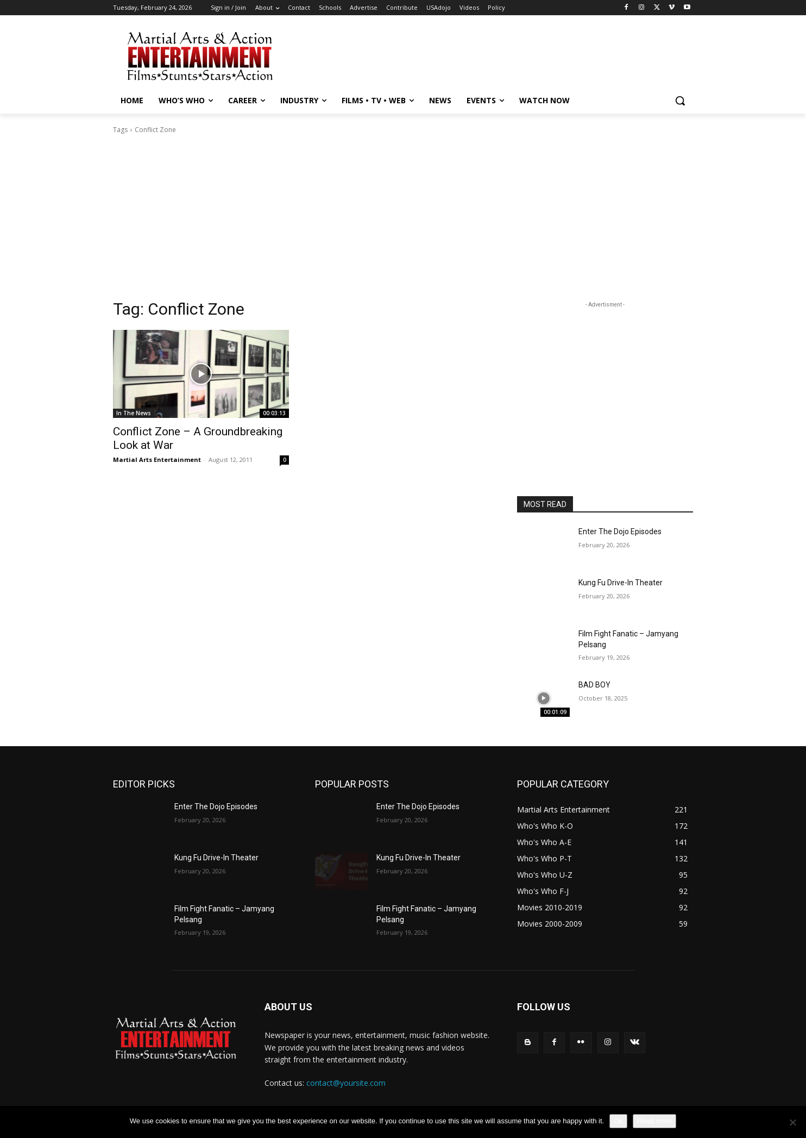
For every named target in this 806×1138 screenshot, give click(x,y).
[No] (792, 1122)
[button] (680, 100)
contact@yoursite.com (346, 1083)
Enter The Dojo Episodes (620, 531)
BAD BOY (594, 684)
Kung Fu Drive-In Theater (620, 582)
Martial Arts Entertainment (157, 459)
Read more (654, 1121)
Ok (618, 1121)
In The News (133, 413)
